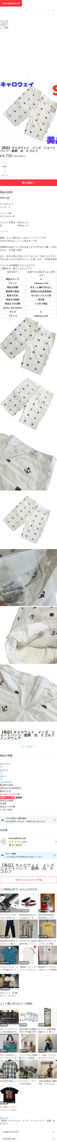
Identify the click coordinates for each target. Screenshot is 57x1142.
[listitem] (28, 841)
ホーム (3, 1117)
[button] (28, 746)
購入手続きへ (28, 182)
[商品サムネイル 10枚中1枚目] (4, 24)
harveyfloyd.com (11, 3)
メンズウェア (6, 782)
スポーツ (4, 770)
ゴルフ (3, 776)
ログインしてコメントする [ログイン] (28, 880)
